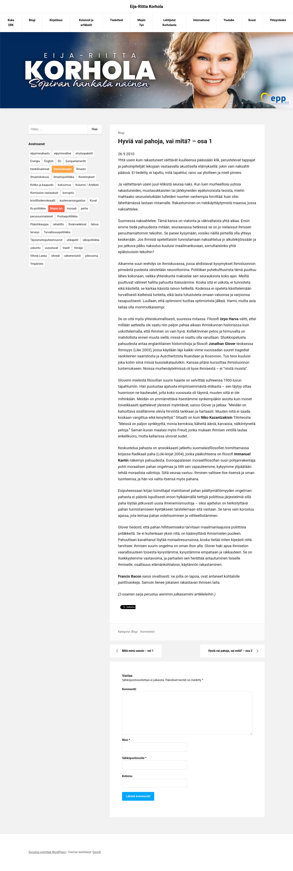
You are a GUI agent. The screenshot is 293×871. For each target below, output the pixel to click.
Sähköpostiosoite (134, 758)
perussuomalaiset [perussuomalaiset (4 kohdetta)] (41, 216)
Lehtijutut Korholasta (169, 22)
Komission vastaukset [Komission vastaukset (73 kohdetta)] (44, 192)
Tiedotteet (116, 20)
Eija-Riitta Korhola (146, 6)
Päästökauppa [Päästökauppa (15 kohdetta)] (39, 224)
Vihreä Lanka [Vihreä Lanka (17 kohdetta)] (38, 255)
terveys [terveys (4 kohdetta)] (34, 232)
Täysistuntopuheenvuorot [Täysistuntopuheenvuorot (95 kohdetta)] (46, 240)
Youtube (229, 20)
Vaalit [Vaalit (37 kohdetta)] (66, 247)
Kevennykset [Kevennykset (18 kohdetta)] (86, 177)
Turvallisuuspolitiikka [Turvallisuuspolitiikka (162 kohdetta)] (57, 232)
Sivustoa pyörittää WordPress (47, 852)
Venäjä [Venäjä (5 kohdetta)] (78, 247)
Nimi (126, 740)
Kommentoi (147, 631)
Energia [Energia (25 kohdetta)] (35, 161)
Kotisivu (127, 776)
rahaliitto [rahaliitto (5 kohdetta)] (58, 224)
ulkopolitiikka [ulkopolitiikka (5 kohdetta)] (91, 240)
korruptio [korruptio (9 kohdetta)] (68, 192)
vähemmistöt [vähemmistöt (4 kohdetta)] (72, 255)
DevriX (97, 852)
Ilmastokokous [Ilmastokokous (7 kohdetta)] (39, 177)
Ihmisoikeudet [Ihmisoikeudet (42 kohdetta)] (63, 169)
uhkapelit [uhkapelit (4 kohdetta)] (72, 240)
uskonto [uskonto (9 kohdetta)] (35, 247)
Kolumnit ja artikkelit (86, 22)
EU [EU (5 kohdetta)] (59, 161)
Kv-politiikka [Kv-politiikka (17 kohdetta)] (38, 208)
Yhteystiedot (278, 20)
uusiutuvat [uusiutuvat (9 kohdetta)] (51, 247)
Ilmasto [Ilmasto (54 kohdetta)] (81, 169)
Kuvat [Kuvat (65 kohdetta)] (93, 200)
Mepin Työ (141, 22)
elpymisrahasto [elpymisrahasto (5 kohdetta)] (40, 153)
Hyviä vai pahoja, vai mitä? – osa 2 (230, 650)
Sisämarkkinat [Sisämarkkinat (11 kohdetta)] (77, 224)
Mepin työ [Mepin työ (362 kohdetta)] (56, 208)
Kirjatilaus (56, 20)
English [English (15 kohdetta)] (48, 161)
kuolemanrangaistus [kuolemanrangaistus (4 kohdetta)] (72, 200)
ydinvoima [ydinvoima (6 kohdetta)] (91, 255)
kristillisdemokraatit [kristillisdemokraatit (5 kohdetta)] (42, 200)
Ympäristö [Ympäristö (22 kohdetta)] (36, 263)
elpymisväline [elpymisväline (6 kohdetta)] (62, 153)
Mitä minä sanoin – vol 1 (137, 650)
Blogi (32, 20)
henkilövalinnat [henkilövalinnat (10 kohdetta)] (39, 169)
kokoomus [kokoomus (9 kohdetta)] (64, 185)
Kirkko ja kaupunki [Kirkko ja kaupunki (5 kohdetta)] (41, 185)
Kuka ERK (11, 22)
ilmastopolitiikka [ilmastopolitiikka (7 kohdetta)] (63, 177)
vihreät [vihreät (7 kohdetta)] (55, 255)
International (201, 20)
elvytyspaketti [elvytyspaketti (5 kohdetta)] (84, 153)
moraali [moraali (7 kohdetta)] (72, 208)
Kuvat (252, 20)
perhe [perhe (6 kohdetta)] (84, 208)
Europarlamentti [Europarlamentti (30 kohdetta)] (76, 161)
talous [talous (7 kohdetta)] (95, 224)
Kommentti (129, 689)
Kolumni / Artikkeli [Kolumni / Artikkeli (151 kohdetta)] (87, 185)
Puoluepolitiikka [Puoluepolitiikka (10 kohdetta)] (67, 216)
